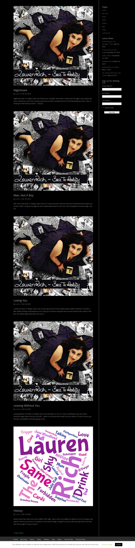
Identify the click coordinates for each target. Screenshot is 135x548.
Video (104, 20)
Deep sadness (107, 56)
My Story (105, 13)
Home (104, 10)
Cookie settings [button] (106, 544)
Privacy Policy (80, 539)
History (18, 511)
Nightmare (20, 90)
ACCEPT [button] (118, 544)
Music (104, 17)
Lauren (18, 94)
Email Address (107, 86)
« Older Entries (18, 533)
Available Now (107, 61)
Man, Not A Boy (23, 195)
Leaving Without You (27, 405)
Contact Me (106, 33)
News (104, 30)
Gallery (104, 23)
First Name (106, 93)
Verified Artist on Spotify (110, 67)
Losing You (20, 300)
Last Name (106, 100)
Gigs (103, 26)
